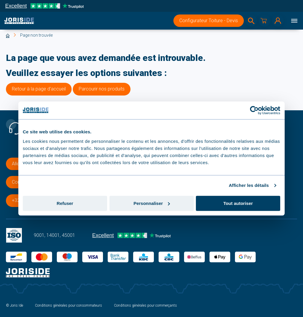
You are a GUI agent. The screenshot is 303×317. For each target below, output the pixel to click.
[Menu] (294, 21)
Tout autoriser (238, 203)
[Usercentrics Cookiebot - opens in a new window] (254, 110)
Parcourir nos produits (102, 89)
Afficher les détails (249, 185)
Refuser (65, 203)
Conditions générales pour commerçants (145, 305)
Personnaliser (151, 203)
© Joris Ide (14, 305)
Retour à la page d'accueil (39, 89)
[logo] (19, 21)
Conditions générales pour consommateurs (68, 305)
